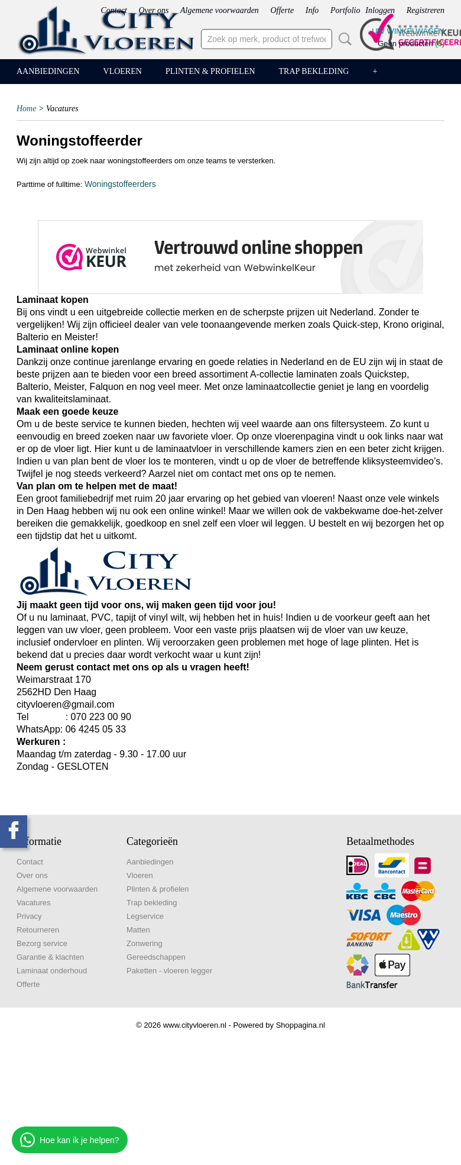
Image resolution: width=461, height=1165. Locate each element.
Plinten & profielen (210, 71)
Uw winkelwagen (408, 31)
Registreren (425, 10)
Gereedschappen (156, 957)
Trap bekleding (314, 71)
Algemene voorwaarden (219, 10)
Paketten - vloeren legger (169, 970)
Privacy (29, 916)
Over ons (153, 10)
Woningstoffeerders (120, 184)
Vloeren (122, 71)
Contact (113, 10)
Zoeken (343, 39)
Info (312, 10)
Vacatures (34, 902)
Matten (138, 929)
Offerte (282, 10)
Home (26, 108)
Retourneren (38, 929)
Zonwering (144, 943)
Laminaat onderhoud (52, 970)
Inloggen (380, 10)
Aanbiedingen (48, 71)
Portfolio (345, 10)
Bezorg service (42, 943)
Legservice (145, 916)
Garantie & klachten (50, 957)
